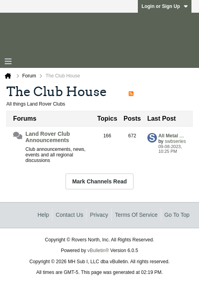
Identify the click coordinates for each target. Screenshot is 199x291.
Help (43, 215)
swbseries (175, 141)
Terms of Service (136, 215)
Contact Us (69, 215)
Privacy (99, 215)
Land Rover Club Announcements (47, 137)
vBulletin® (98, 250)
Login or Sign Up (164, 6)
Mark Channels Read (99, 181)
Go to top (176, 215)
